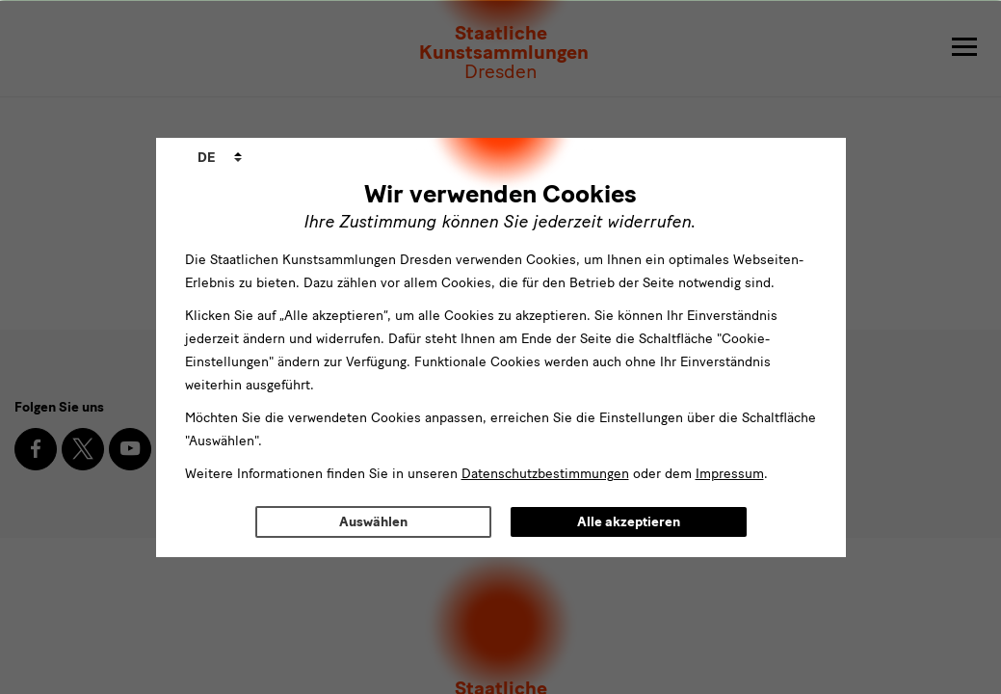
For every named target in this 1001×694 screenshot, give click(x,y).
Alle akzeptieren (628, 522)
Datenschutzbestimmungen (545, 474)
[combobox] (219, 158)
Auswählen (373, 522)
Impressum (730, 474)
